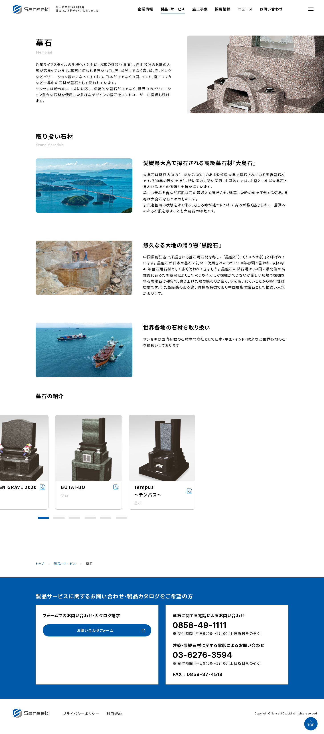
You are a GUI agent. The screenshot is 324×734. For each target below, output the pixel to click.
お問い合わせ (271, 9)
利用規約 (114, 713)
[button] (43, 518)
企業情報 (145, 9)
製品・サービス (172, 9)
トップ (40, 563)
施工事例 (200, 9)
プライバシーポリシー (81, 713)
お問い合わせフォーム (95, 630)
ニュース (245, 9)
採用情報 (223, 9)
